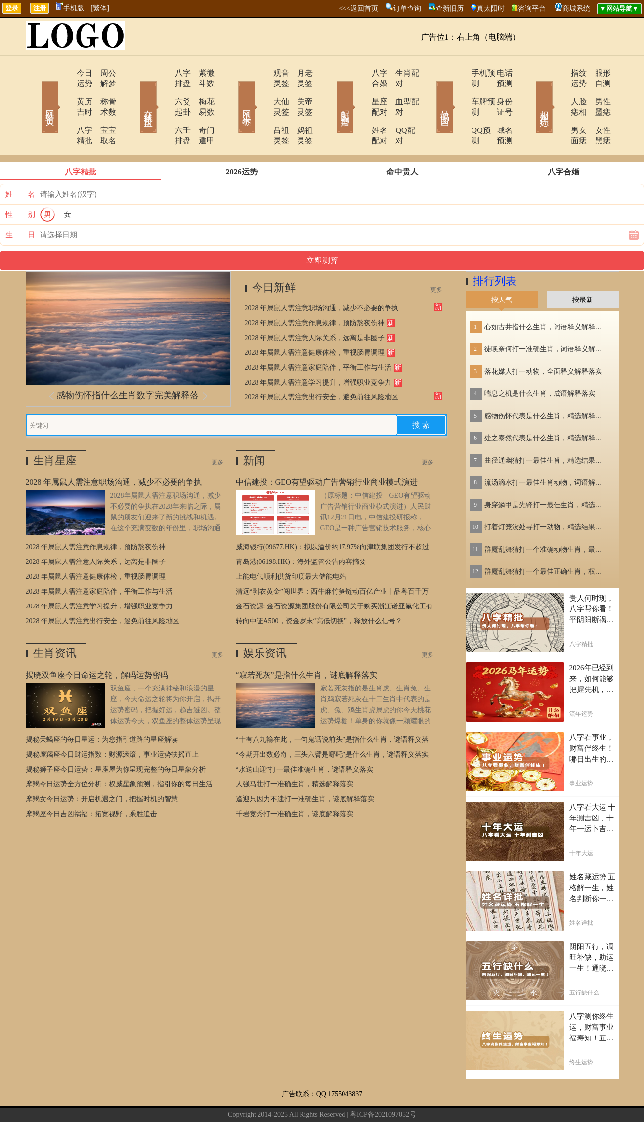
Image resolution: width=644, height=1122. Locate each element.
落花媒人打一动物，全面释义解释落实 (543, 340)
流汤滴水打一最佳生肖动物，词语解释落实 (546, 451)
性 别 (20, 183)
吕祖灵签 (261, 109)
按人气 (501, 268)
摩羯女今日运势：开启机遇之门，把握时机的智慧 (102, 768)
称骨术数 (102, 91)
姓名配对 (360, 109)
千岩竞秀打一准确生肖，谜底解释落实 (294, 782)
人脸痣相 (558, 91)
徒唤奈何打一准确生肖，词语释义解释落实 (546, 318)
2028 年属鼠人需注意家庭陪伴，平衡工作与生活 (318, 336)
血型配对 (399, 91)
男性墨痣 (596, 91)
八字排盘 (162, 73)
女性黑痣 (596, 109)
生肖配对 (399, 73)
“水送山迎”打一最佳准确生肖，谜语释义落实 (304, 738)
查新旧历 (450, 8)
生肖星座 (55, 429)
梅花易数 (201, 91)
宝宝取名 (102, 109)
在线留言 (304, 1099)
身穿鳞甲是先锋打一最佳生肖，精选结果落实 (546, 473)
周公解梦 (102, 73)
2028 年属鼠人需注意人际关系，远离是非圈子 (315, 306)
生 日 (20, 204)
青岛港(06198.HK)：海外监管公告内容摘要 (301, 530)
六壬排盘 (162, 109)
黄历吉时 (64, 91)
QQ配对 (396, 109)
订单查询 (407, 8)
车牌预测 (459, 91)
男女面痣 (558, 109)
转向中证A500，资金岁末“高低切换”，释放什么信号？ (319, 590)
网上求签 (233, 93)
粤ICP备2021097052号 (383, 1083)
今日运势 (64, 73)
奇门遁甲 (201, 109)
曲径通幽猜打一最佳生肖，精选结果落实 (546, 429)
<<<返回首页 (358, 8)
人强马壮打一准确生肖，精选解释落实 (294, 753)
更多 (436, 258)
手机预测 (459, 73)
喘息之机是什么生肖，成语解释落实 (539, 362)
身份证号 (498, 91)
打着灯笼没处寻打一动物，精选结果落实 (546, 496)
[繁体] (100, 8)
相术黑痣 (530, 93)
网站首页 (36, 93)
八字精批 (64, 109)
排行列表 (494, 250)
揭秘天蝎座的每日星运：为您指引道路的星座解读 (102, 708)
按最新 (582, 268)
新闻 (254, 429)
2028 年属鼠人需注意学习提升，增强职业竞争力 (318, 351)
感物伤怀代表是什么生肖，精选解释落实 (546, 384)
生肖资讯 (55, 622)
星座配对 (360, 91)
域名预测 (498, 109)
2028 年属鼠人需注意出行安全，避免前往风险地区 (322, 366)
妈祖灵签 (300, 109)
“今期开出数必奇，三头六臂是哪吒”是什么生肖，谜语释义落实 (332, 723)
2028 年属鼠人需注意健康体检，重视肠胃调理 (315, 321)
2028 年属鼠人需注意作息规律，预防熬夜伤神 (315, 292)
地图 (416, 1099)
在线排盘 (134, 93)
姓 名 (20, 163)
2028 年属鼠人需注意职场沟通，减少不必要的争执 (322, 277)
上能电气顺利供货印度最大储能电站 (291, 545)
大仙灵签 (261, 91)
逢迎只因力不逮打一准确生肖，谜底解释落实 (305, 768)
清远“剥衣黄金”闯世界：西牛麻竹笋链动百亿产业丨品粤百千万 (332, 560)
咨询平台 (532, 8)
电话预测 (498, 73)
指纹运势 (558, 73)
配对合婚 (332, 93)
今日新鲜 (274, 256)
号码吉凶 (431, 93)
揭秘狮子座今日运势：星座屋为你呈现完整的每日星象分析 (116, 738)
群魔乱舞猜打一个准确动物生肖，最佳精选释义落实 (546, 518)
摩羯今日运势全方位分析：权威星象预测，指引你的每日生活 (119, 753)
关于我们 (235, 1099)
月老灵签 (300, 73)
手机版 (70, 8)
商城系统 (576, 8)
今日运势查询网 (383, 1099)
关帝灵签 (300, 91)
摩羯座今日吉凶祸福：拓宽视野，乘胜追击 (91, 782)
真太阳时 (491, 8)
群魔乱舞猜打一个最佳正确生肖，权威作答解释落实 (546, 540)
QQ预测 (457, 109)
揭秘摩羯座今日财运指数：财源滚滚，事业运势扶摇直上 (112, 723)
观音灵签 (261, 73)
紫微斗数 (201, 73)
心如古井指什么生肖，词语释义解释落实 (546, 296)
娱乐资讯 (265, 622)
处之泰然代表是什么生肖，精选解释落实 (546, 407)
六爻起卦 (162, 91)
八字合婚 (360, 73)
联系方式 (269, 1099)
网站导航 (338, 1099)
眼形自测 (596, 73)
